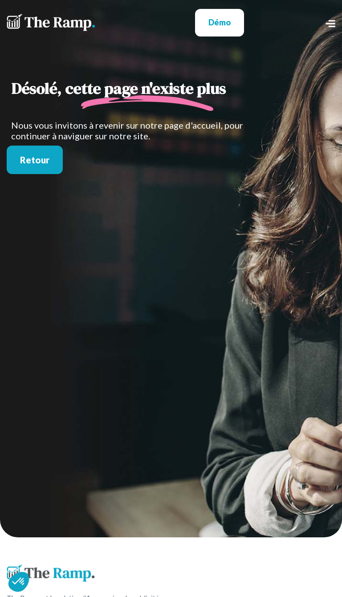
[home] (51, 22)
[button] (289, 22)
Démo (219, 22)
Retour (34, 159)
